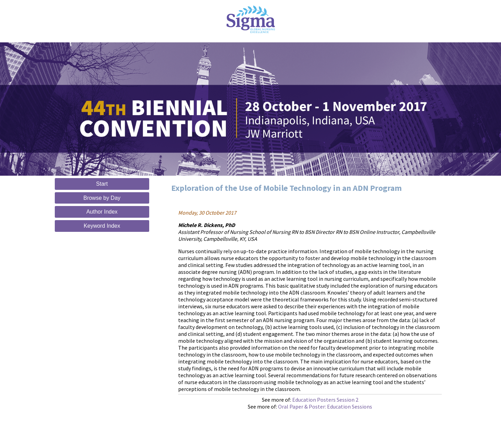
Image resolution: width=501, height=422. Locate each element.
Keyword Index (102, 226)
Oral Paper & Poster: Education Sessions (325, 406)
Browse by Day (102, 198)
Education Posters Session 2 (325, 399)
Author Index (101, 212)
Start (102, 184)
